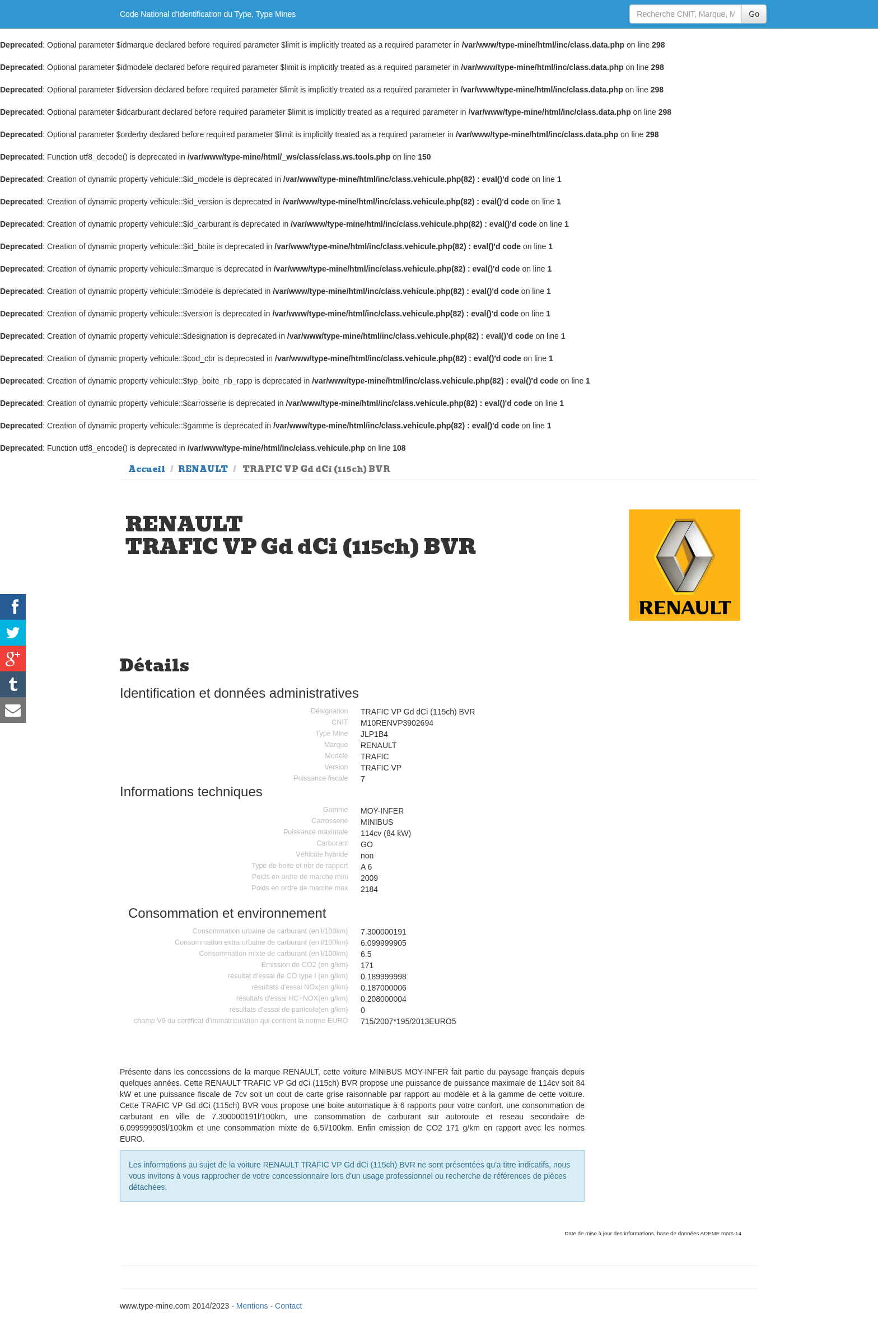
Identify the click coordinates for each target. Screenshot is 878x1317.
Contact (288, 1305)
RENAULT (203, 469)
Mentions (252, 1305)
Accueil (146, 469)
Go (754, 14)
